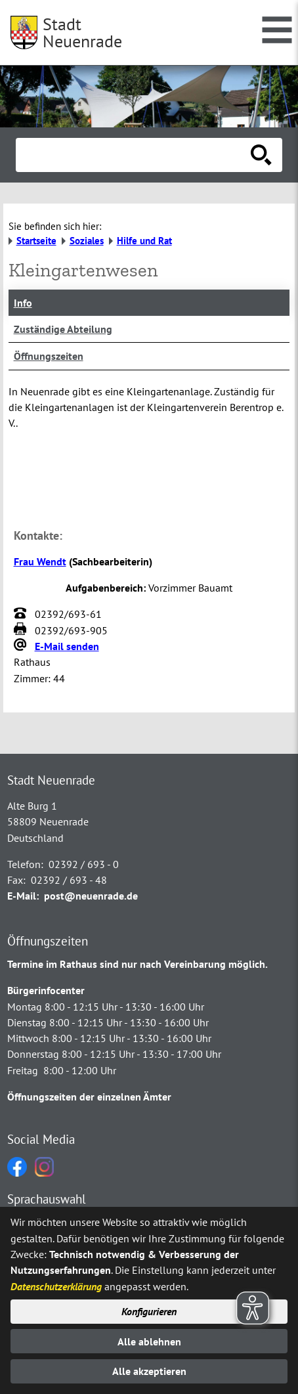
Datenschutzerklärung (56, 1286)
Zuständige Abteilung (63, 329)
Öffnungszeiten (48, 355)
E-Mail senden (67, 646)
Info (23, 302)
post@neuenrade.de (91, 895)
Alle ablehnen (149, 1341)
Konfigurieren (149, 1311)
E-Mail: (23, 895)
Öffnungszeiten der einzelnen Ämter (89, 1096)
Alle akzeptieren (149, 1371)
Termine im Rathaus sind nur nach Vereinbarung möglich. (137, 963)
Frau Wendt (40, 561)
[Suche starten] (261, 154)
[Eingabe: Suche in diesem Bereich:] (134, 155)
